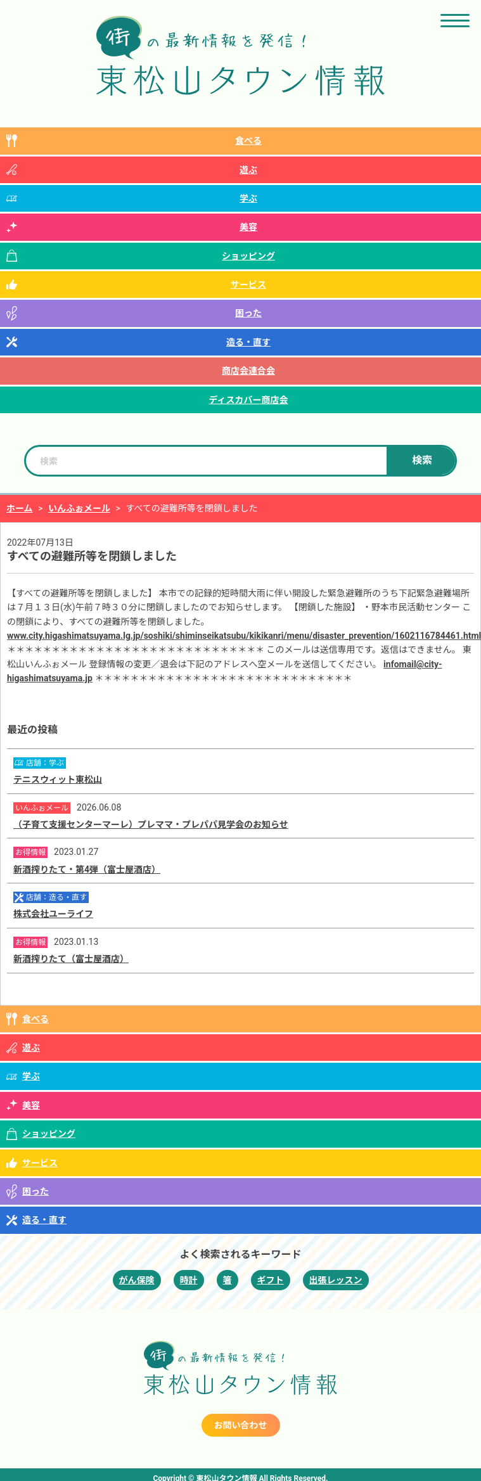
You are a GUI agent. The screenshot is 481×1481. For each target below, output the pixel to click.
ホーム (19, 508)
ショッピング (248, 256)
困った (248, 313)
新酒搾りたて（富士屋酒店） (71, 959)
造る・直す (248, 342)
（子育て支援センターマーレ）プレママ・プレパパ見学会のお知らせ (150, 824)
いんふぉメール (79, 508)
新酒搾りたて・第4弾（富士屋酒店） (86, 869)
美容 (248, 227)
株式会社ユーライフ (53, 914)
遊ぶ (248, 170)
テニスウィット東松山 (57, 779)
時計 (189, 1280)
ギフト (270, 1280)
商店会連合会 (248, 371)
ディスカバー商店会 (248, 400)
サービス (248, 284)
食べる (248, 141)
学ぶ (248, 198)
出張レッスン (335, 1280)
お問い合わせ (240, 1425)
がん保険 (137, 1280)
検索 (422, 460)
